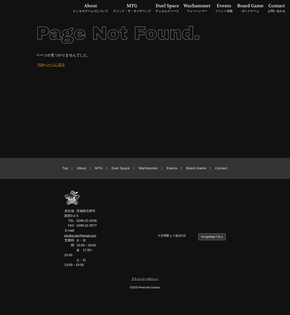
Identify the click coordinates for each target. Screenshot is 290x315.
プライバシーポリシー (145, 278)
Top (65, 168)
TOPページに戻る (52, 65)
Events (172, 168)
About (81, 168)
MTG (99, 168)
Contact (221, 168)
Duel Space (120, 168)
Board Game (196, 168)
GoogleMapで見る (211, 237)
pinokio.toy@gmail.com (81, 235)
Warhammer (148, 168)
